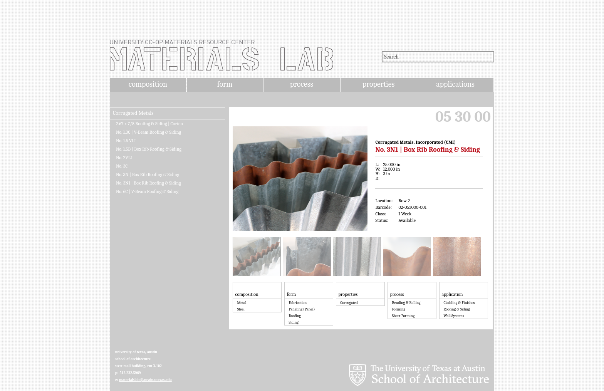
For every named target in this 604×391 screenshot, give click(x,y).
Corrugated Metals (133, 113)
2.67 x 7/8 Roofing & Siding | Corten (149, 123)
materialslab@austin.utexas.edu (145, 380)
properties (378, 84)
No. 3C (122, 166)
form (225, 84)
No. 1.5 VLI (126, 140)
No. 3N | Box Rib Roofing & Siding (147, 174)
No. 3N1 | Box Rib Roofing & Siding (148, 183)
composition (148, 84)
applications (455, 84)
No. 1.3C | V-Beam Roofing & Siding (148, 132)
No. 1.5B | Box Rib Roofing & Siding (148, 149)
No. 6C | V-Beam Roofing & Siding (147, 191)
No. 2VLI (124, 157)
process (302, 84)
